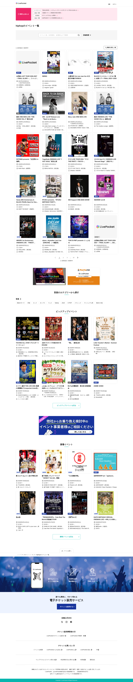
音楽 (17, 301)
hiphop (57, 304)
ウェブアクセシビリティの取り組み (40, 659)
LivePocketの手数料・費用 (79, 636)
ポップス (42, 304)
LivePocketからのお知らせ (50, 649)
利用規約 (85, 659)
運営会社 (98, 659)
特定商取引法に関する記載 (67, 659)
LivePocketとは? (71, 649)
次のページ (77, 259)
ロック (35, 304)
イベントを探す (30, 649)
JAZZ (63, 304)
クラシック (78, 304)
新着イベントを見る (66, 539)
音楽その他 (99, 304)
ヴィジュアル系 (88, 304)
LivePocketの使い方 (89, 649)
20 (73, 259)
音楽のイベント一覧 (30, 554)
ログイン (115, 4)
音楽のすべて (21, 304)
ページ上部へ (67, 550)
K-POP (70, 304)
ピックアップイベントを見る (66, 407)
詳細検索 (86, 36)
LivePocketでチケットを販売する (53, 636)
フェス (50, 304)
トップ (19, 554)
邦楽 (29, 304)
